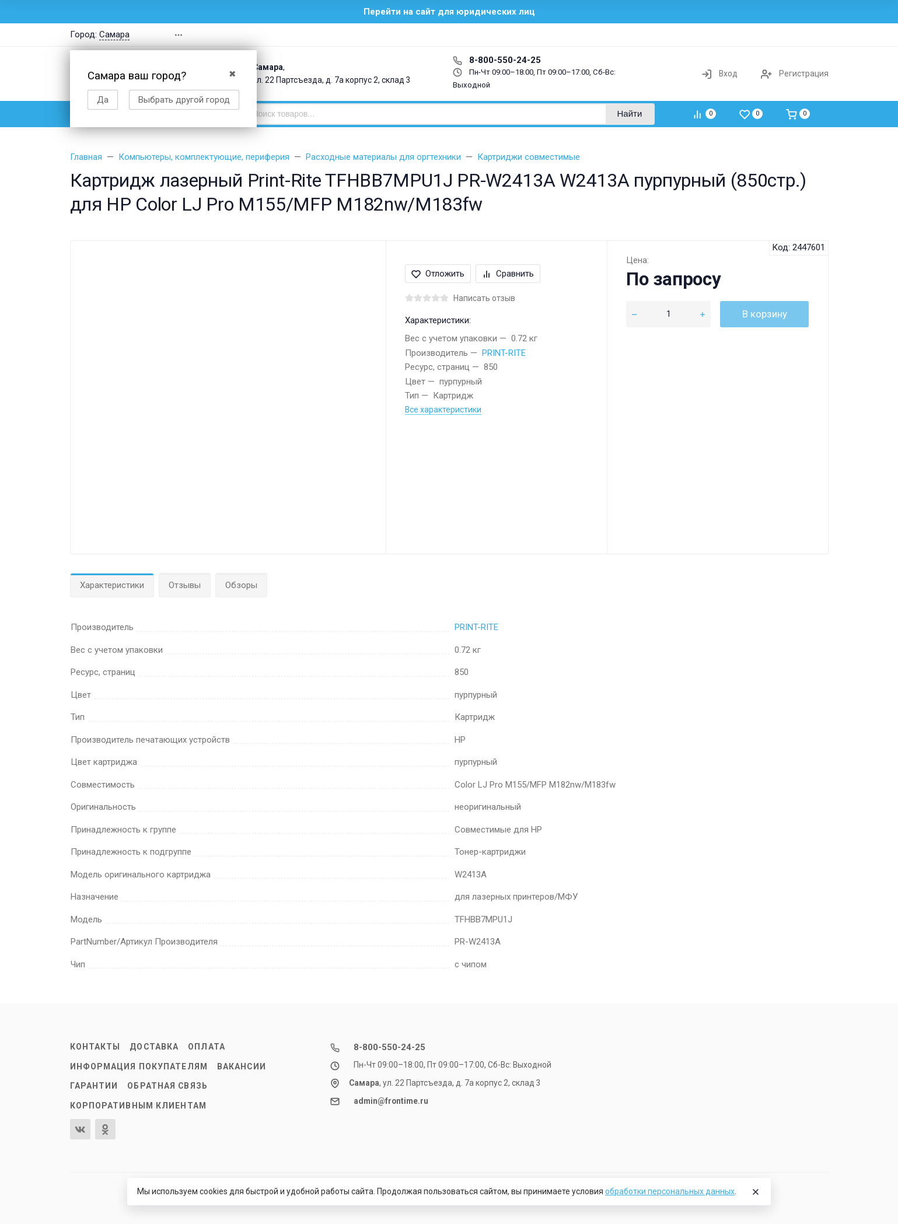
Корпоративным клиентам (138, 1105)
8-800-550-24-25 (497, 60)
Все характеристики (443, 409)
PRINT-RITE (504, 353)
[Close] (755, 1191)
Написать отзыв (484, 298)
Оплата (206, 1046)
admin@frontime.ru (391, 1101)
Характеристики (112, 585)
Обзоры (241, 585)
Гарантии (94, 1085)
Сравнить (508, 273)
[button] (662, 34)
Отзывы (185, 585)
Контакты (95, 1046)
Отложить (437, 273)
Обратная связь (167, 1085)
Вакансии (241, 1066)
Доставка (154, 1046)
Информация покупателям (139, 1066)
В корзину (764, 314)
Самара (114, 34)
